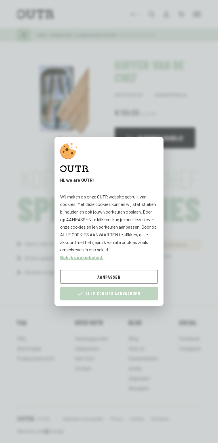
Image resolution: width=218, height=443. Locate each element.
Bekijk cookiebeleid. (81, 257)
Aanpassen (109, 277)
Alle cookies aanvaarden (109, 294)
